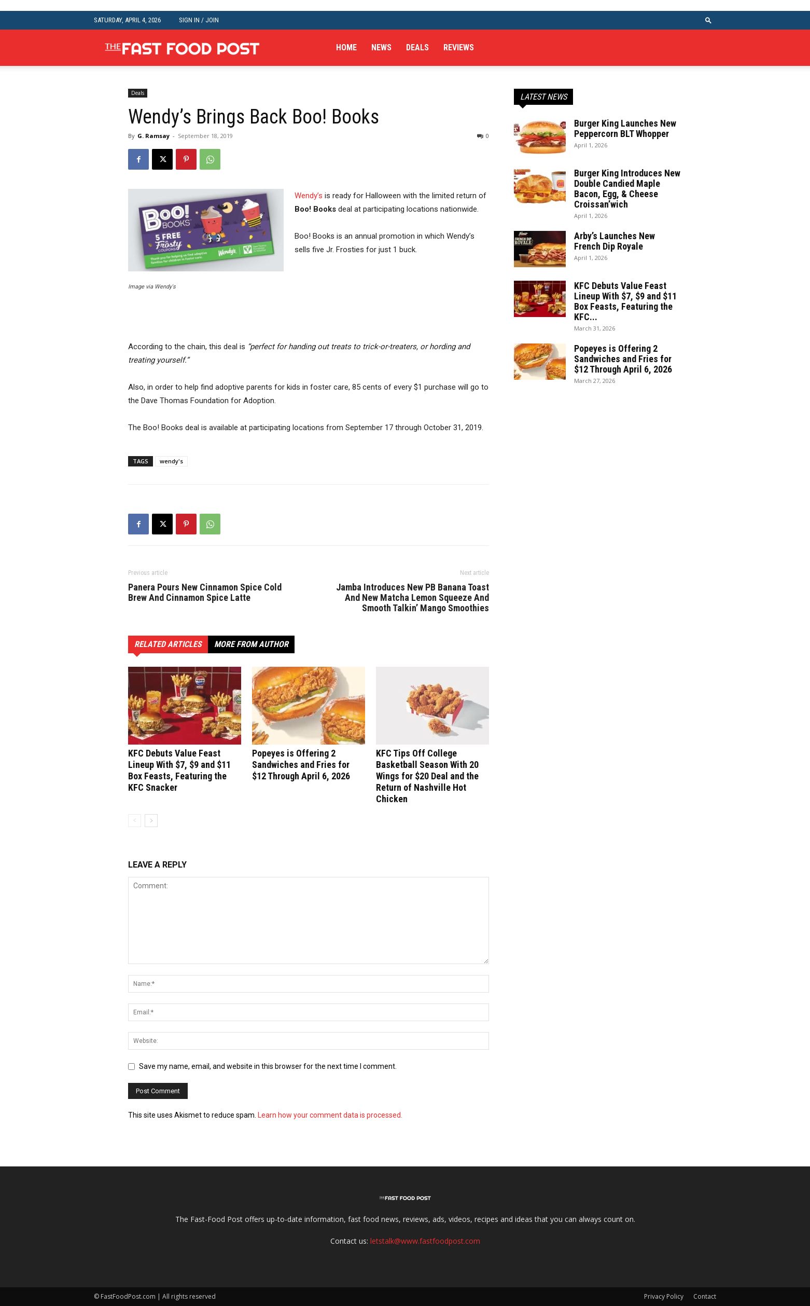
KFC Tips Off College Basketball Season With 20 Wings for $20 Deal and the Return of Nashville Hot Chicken (427, 776)
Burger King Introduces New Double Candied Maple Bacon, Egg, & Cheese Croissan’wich (627, 189)
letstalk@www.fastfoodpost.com (425, 1241)
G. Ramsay (153, 136)
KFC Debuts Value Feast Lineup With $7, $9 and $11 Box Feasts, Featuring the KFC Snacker (179, 770)
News (381, 47)
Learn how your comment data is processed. (330, 1115)
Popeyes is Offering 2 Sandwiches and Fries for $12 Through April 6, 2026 (301, 764)
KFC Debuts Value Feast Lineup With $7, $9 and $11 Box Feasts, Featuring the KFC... (625, 301)
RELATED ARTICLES (168, 644)
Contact (704, 1296)
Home (346, 47)
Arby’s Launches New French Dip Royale (614, 241)
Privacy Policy (663, 1296)
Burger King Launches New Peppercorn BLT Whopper (625, 128)
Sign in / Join (199, 20)
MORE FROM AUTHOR (251, 644)
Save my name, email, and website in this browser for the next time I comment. (268, 1066)
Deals (417, 47)
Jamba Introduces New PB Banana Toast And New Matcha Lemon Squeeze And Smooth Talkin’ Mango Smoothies (412, 597)
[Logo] (182, 48)
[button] (708, 20)
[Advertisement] (249, 320)
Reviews (458, 47)
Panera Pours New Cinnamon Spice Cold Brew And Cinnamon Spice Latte (205, 592)
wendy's (171, 461)
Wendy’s (309, 195)
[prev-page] (134, 820)
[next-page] (151, 820)
